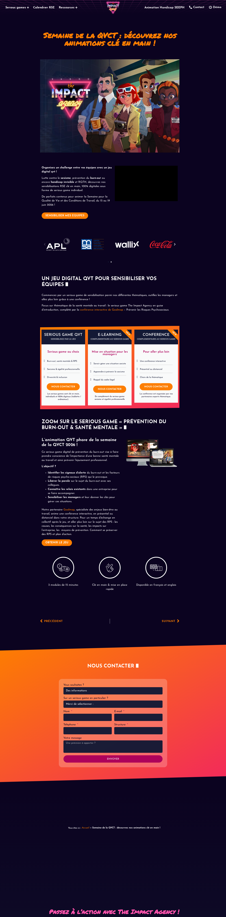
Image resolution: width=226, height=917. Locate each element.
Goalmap (69, 509)
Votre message (72, 738)
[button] (44, 244)
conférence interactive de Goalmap (101, 310)
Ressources (68, 7)
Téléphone (70, 724)
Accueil (85, 828)
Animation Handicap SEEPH (164, 7)
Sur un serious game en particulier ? (85, 698)
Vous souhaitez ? (73, 685)
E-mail (118, 711)
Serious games (17, 7)
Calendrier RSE (44, 7)
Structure (120, 724)
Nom (67, 711)
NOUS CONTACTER (63, 386)
